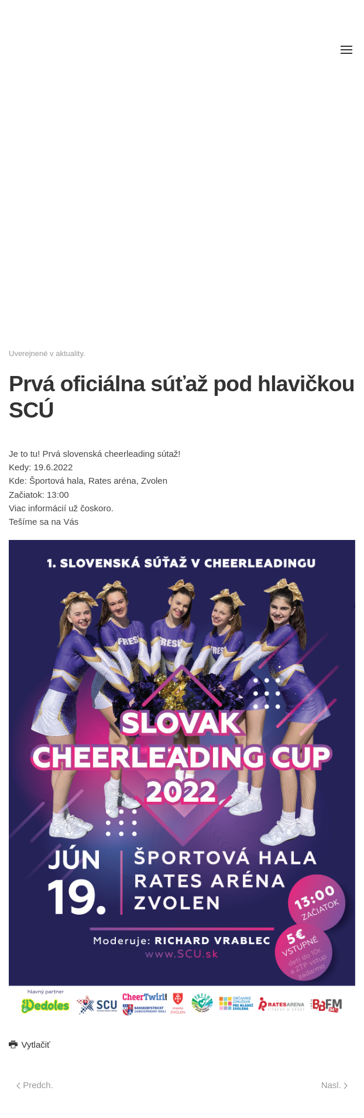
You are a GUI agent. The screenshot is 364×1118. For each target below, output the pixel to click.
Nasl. (334, 1085)
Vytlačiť (29, 1044)
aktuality (69, 353)
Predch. (34, 1085)
